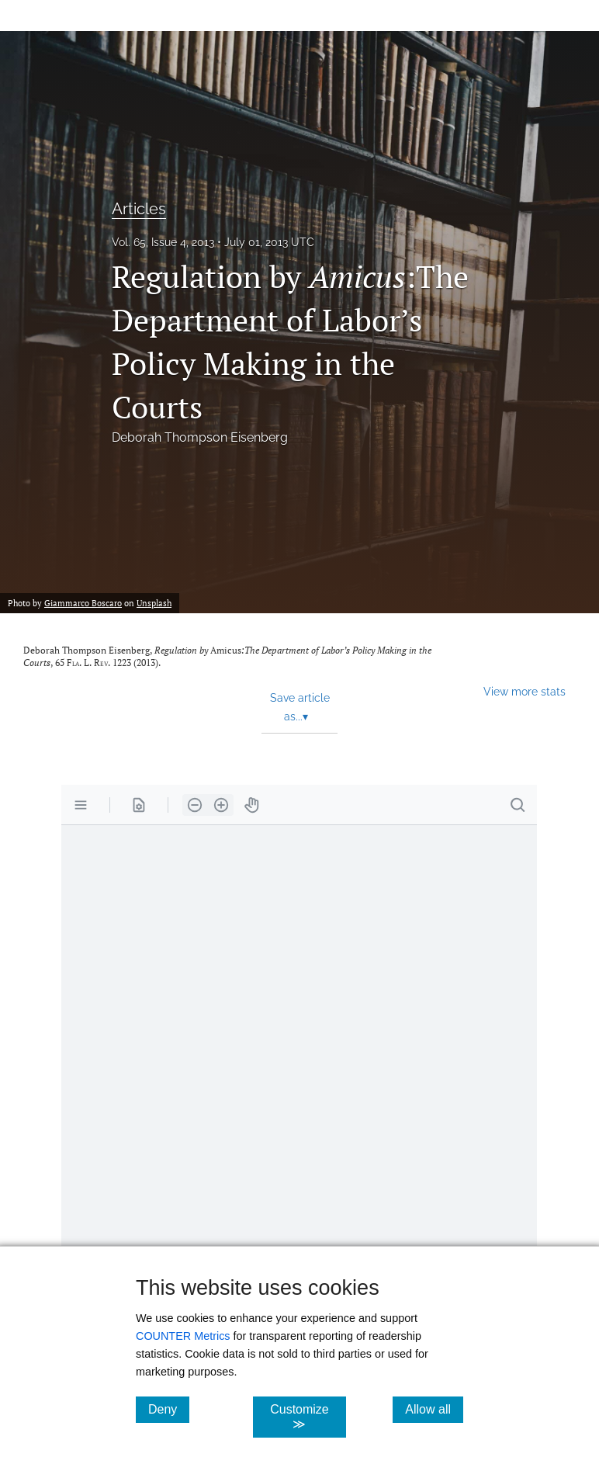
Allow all (434, 1409)
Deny (168, 1409)
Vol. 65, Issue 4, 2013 (163, 242)
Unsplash (154, 603)
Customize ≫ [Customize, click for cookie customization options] (308, 1417)
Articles (139, 208)
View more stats (524, 691)
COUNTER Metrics (183, 1336)
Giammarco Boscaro (83, 603)
